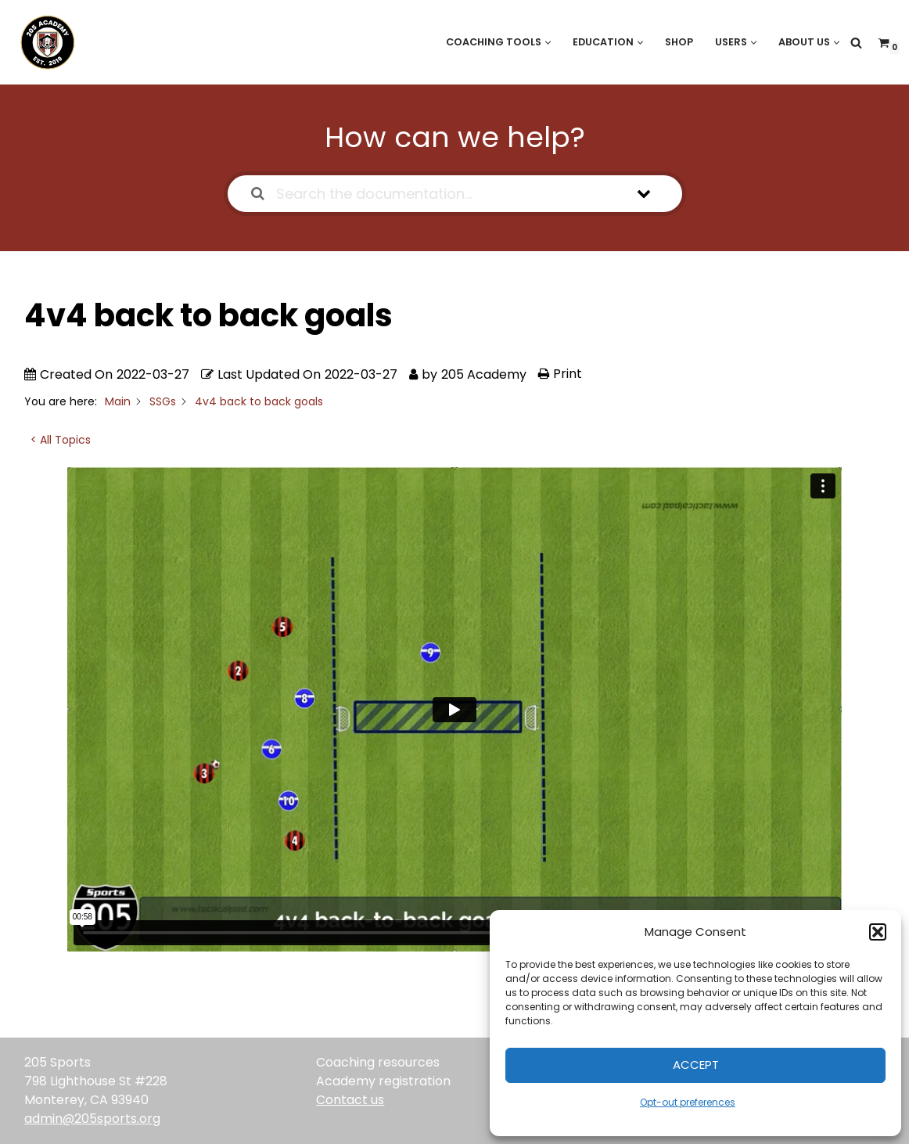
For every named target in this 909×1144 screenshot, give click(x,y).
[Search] (856, 43)
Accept (696, 1064)
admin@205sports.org (92, 1119)
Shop (676, 42)
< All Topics (61, 440)
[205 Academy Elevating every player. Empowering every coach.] (44, 42)
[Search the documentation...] (434, 193)
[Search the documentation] (257, 193)
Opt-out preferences (687, 1102)
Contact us (350, 1100)
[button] (878, 932)
